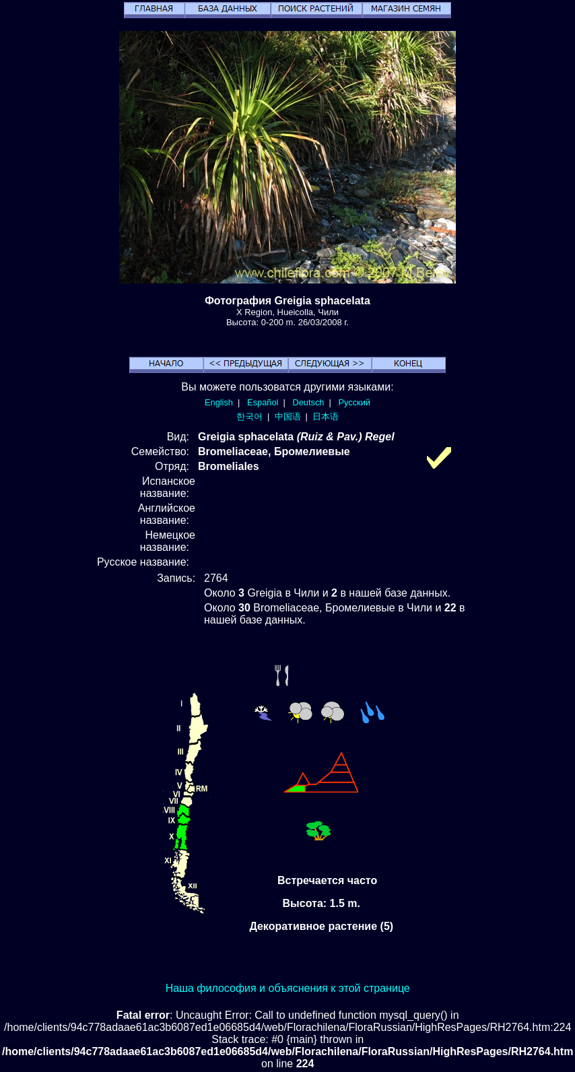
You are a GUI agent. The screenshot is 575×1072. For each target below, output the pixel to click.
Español (262, 402)
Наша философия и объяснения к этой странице (288, 988)
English (219, 402)
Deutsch (308, 402)
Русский (354, 402)
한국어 (249, 416)
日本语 (325, 416)
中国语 (288, 416)
